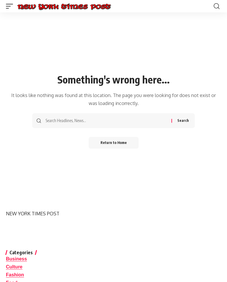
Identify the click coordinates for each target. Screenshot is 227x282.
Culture (14, 266)
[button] (11, 6)
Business (16, 258)
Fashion (15, 274)
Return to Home (113, 142)
